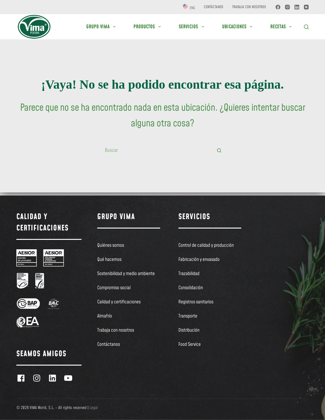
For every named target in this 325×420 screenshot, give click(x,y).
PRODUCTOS (148, 26)
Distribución (188, 330)
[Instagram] (287, 7)
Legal (94, 408)
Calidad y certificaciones (119, 302)
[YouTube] (306, 7)
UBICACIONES (238, 26)
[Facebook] (278, 7)
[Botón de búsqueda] (219, 150)
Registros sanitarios (195, 302)
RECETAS (282, 26)
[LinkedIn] (296, 7)
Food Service (189, 344)
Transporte (187, 316)
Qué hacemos (109, 260)
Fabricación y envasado (199, 260)
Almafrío (104, 316)
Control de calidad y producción (206, 245)
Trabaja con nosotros (249, 7)
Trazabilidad (188, 274)
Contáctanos (213, 7)
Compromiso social (114, 288)
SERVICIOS (192, 26)
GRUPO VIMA (102, 26)
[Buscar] (306, 27)
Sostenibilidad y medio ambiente (126, 274)
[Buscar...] (156, 150)
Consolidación (190, 288)
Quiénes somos (110, 245)
